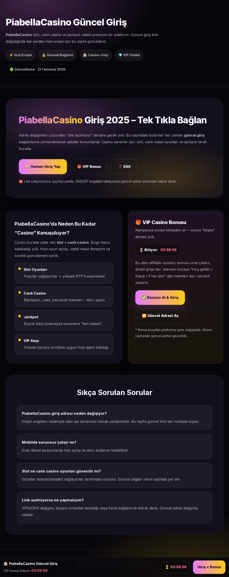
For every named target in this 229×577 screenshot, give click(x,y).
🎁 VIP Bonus (89, 166)
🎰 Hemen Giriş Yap (42, 166)
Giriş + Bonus (209, 567)
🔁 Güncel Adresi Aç (160, 315)
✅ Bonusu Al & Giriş (160, 297)
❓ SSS (124, 166)
